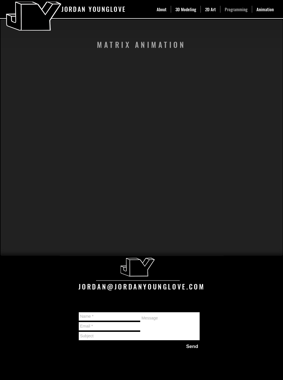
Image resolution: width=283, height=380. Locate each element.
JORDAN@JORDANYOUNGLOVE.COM (141, 286)
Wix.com (107, 365)
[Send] (192, 346)
